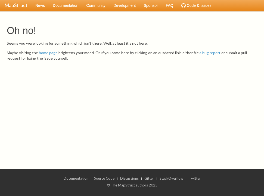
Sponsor (151, 5)
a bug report (210, 52)
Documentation (65, 5)
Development (124, 5)
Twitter (195, 178)
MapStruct (15, 5)
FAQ (169, 5)
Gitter (149, 178)
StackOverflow (171, 178)
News (40, 5)
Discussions (129, 178)
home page (48, 52)
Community (95, 5)
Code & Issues (196, 5)
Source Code (104, 178)
